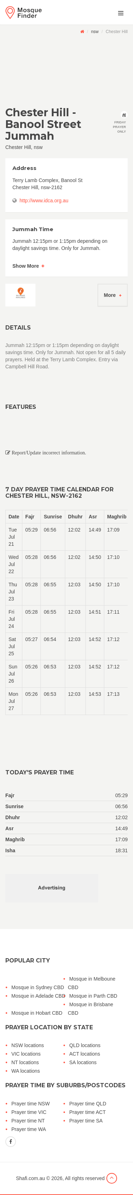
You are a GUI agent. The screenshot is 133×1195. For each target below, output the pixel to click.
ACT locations (84, 1054)
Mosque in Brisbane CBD (90, 1009)
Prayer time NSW (30, 1103)
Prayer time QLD (87, 1103)
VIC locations (25, 1054)
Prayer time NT (28, 1121)
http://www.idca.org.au (44, 200)
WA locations (25, 1071)
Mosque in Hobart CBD (36, 1013)
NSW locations (27, 1045)
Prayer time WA (28, 1129)
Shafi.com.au (30, 1178)
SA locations (82, 1062)
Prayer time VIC (28, 1112)
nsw (95, 31)
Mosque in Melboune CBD (91, 983)
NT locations (25, 1062)
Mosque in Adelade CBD (38, 996)
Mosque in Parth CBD (93, 996)
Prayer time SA (85, 1121)
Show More (25, 266)
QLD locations (84, 1045)
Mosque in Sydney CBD (37, 987)
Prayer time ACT (87, 1112)
